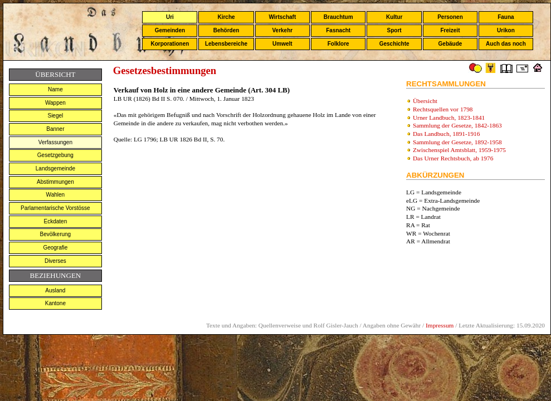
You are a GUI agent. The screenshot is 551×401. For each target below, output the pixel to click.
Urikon (506, 30)
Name (55, 89)
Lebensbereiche (226, 44)
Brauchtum (338, 17)
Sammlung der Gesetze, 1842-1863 (457, 125)
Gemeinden (170, 30)
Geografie (55, 247)
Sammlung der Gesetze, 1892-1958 (457, 142)
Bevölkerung (55, 234)
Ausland (55, 290)
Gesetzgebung (55, 155)
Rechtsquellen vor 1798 (443, 109)
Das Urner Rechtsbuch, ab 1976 (453, 158)
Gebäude (450, 44)
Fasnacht (338, 30)
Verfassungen (55, 142)
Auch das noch (506, 44)
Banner (55, 129)
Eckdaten (55, 221)
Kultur (394, 17)
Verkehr (282, 30)
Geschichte (394, 44)
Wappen (55, 103)
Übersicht (425, 100)
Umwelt (282, 44)
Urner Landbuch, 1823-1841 (449, 117)
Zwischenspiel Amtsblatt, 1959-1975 (459, 149)
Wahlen (55, 195)
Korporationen (169, 44)
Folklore (338, 44)
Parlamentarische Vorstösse (55, 208)
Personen (450, 17)
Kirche (226, 17)
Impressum (440, 325)
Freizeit (450, 30)
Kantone (55, 303)
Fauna (506, 17)
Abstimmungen (55, 182)
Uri (170, 17)
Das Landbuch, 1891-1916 (446, 133)
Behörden (226, 30)
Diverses (55, 261)
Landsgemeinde (55, 168)
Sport (394, 30)
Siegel (55, 116)
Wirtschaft (282, 17)
